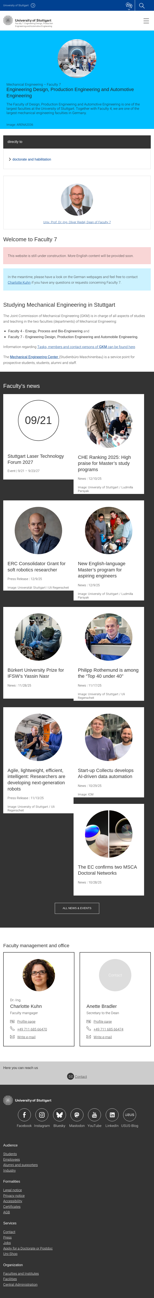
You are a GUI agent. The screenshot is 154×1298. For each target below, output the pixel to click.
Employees (11, 1159)
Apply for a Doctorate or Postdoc (28, 1248)
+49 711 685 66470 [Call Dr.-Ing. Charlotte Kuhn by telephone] (32, 1029)
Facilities (10, 1278)
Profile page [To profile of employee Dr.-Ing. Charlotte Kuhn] (26, 1021)
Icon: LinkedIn (112, 1114)
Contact (77, 1076)
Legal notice (12, 1190)
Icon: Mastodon (77, 1114)
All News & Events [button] (77, 908)
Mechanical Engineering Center (34, 357)
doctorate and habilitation (32, 159)
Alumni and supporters (20, 1164)
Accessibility (12, 1201)
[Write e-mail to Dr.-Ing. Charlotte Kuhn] (23, 1037)
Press (7, 1237)
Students (10, 1153)
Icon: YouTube (94, 1114)
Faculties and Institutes (21, 1273)
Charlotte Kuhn (19, 282)
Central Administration (20, 1284)
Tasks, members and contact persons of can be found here (86, 346)
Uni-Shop (10, 1253)
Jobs (7, 1242)
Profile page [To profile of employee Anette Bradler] (103, 1021)
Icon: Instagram (41, 1114)
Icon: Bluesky (59, 1114)
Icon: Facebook (24, 1114)
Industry (9, 1170)
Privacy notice (14, 1195)
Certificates (11, 1206)
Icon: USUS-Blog (129, 1114)
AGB (6, 1212)
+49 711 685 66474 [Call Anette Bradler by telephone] (108, 1029)
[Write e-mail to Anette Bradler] (99, 1037)
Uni (16, 5)
